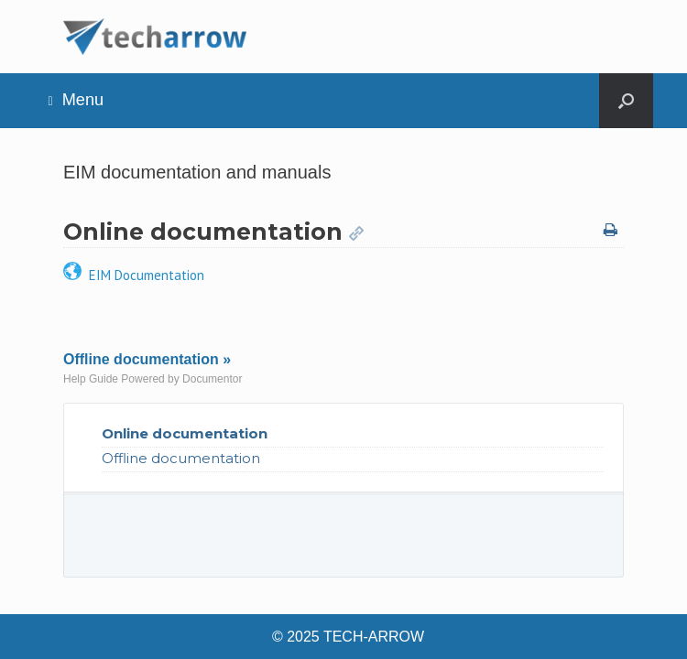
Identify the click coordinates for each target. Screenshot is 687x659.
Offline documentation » (147, 359)
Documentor (212, 379)
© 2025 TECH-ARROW (348, 636)
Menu (76, 100)
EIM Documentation (133, 275)
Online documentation (184, 433)
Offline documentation (181, 458)
